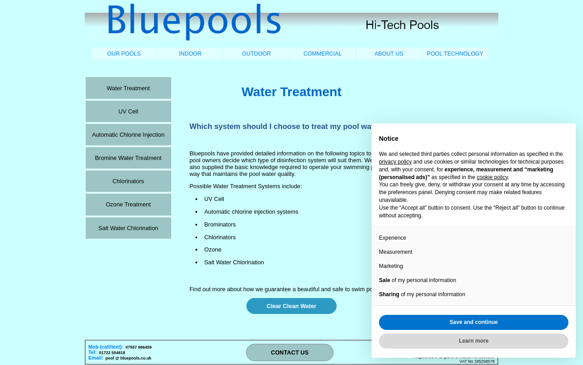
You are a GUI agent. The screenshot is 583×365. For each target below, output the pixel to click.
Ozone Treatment (128, 204)
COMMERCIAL (322, 54)
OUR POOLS (124, 54)
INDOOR (190, 54)
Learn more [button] (473, 341)
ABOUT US (388, 54)
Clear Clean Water (291, 306)
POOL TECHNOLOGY (455, 54)
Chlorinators (128, 181)
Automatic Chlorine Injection (128, 134)
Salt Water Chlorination (128, 228)
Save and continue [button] (474, 322)
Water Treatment (128, 88)
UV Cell (128, 111)
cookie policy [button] (492, 177)
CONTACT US (290, 352)
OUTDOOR (256, 54)
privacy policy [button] (395, 162)
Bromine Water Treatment (128, 157)
